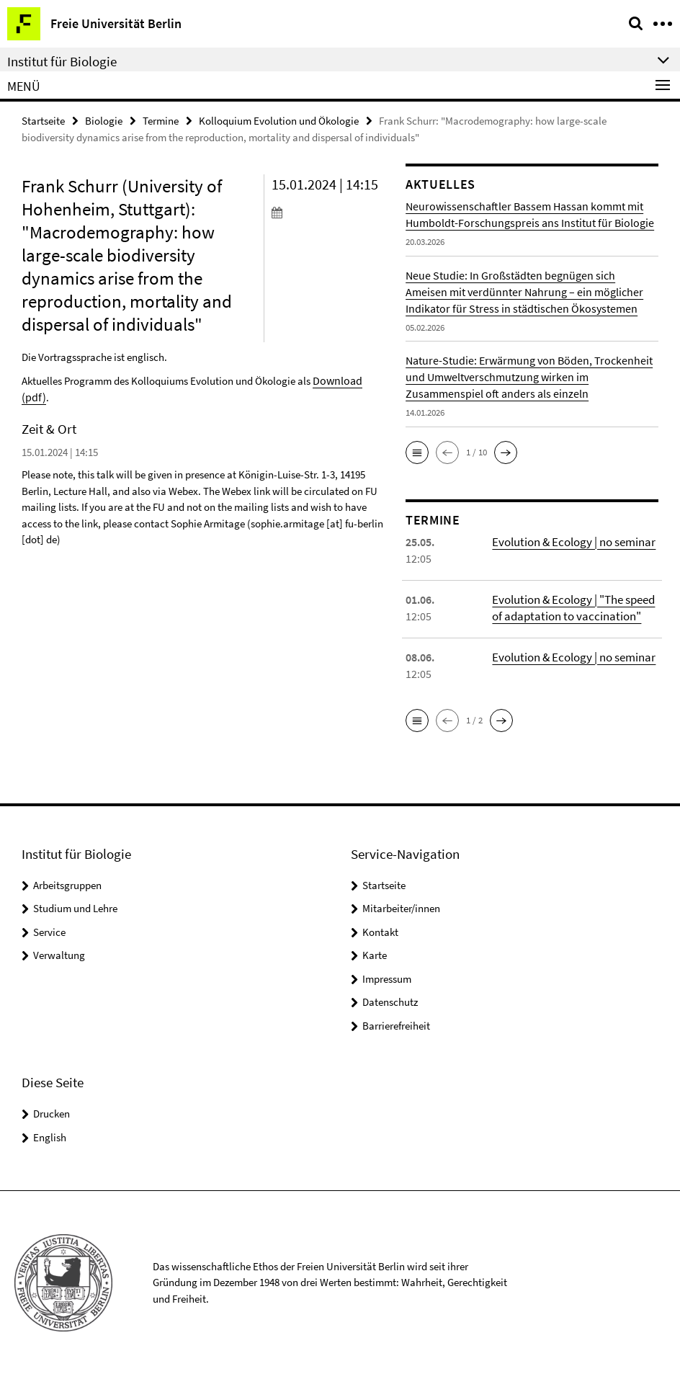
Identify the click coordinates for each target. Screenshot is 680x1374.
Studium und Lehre (75, 907)
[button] (417, 451)
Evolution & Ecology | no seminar (570, 541)
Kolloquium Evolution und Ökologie (279, 120)
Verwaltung (59, 954)
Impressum (386, 978)
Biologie (103, 120)
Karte (374, 954)
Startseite (43, 120)
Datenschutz (390, 1001)
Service (49, 931)
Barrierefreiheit (396, 1025)
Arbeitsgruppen (67, 884)
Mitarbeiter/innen (401, 907)
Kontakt (380, 931)
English (49, 1136)
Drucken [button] (51, 1113)
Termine (161, 120)
